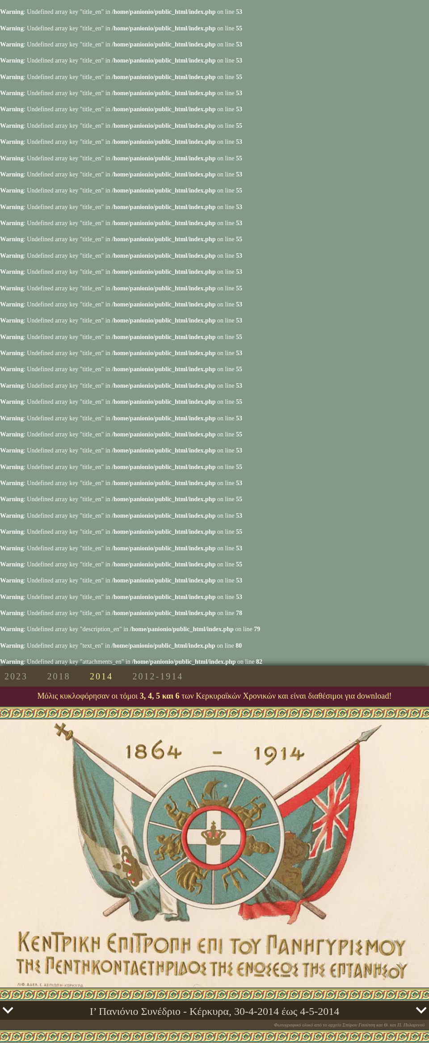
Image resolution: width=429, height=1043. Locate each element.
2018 (59, 676)
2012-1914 (158, 676)
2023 (16, 676)
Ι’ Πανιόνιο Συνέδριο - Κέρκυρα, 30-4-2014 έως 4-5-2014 (215, 1011)
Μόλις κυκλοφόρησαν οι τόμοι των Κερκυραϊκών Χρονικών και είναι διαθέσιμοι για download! (214, 695)
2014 (101, 676)
